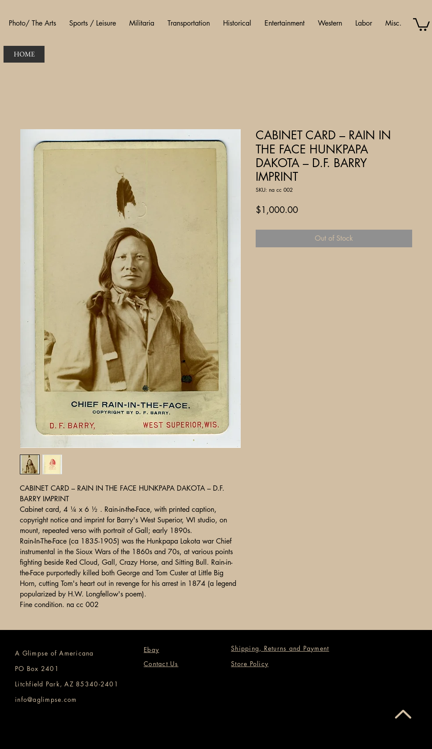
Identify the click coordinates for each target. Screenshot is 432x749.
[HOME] (24, 54)
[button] (32, 23)
